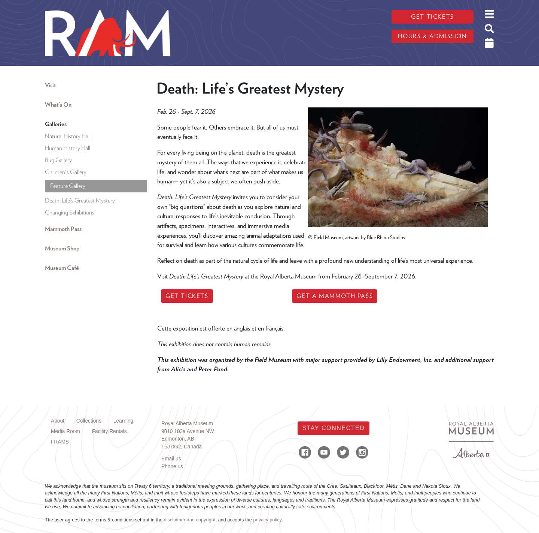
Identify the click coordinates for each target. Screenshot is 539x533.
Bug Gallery (58, 160)
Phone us (172, 466)
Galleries (56, 124)
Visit (50, 85)
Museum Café (62, 267)
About (57, 421)
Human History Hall (67, 148)
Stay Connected (333, 428)
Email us (171, 459)
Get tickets (432, 16)
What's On (58, 104)
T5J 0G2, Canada (181, 447)
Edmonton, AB (177, 439)
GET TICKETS (186, 295)
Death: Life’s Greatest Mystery (80, 200)
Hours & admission (432, 36)
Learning (123, 421)
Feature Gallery (67, 185)
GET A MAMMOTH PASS (334, 295)
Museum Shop (62, 248)
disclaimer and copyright (190, 520)
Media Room (65, 431)
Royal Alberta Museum (187, 423)
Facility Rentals (109, 431)
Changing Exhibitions (69, 212)
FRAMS (60, 442)
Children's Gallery (65, 172)
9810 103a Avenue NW (187, 431)
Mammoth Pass (63, 228)
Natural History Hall (68, 136)
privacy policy (267, 520)
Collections (88, 421)
